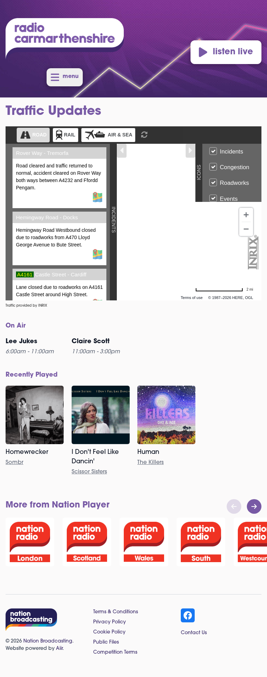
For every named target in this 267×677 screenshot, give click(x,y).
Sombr (14, 462)
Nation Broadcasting (47, 641)
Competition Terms (115, 652)
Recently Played (32, 375)
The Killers (150, 462)
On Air (16, 326)
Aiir (59, 648)
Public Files (106, 642)
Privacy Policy (109, 622)
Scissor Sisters (89, 472)
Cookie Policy (109, 632)
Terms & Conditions (115, 612)
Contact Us (194, 633)
